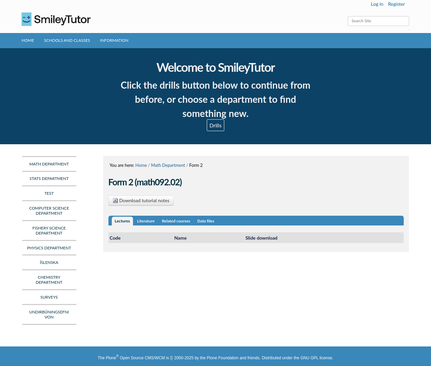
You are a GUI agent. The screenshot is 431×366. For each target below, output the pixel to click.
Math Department (168, 165)
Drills (215, 125)
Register (396, 4)
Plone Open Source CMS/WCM (135, 358)
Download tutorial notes (141, 200)
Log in (377, 4)
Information (114, 40)
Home (28, 40)
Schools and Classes (67, 40)
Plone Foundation (222, 358)
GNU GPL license (316, 358)
